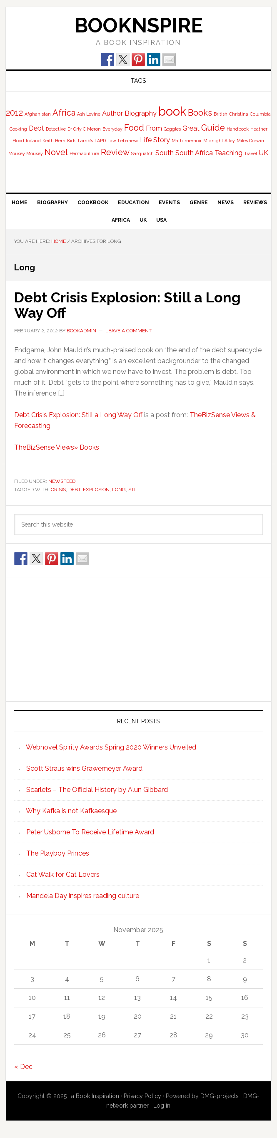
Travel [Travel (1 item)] (250, 153)
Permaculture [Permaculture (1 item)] (84, 153)
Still (134, 489)
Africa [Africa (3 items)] (63, 113)
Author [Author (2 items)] (112, 113)
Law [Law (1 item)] (111, 140)
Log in (161, 1105)
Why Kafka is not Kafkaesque (71, 810)
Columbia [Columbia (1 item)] (260, 113)
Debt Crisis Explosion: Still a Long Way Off (133, 304)
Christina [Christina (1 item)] (238, 113)
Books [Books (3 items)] (200, 113)
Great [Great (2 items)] (191, 128)
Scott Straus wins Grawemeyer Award (84, 768)
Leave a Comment (128, 330)
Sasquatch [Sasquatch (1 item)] (142, 153)
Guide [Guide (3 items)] (213, 128)
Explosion (96, 489)
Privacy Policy (142, 1095)
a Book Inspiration (95, 1095)
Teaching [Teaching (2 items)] (228, 153)
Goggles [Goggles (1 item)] (172, 128)
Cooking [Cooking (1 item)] (18, 128)
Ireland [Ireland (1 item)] (33, 140)
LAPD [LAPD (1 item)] (100, 140)
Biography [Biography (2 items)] (141, 113)
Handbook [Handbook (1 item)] (238, 128)
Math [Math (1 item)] (177, 140)
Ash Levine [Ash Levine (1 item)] (88, 113)
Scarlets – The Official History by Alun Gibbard (97, 789)
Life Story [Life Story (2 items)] (155, 140)
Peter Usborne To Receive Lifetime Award (90, 832)
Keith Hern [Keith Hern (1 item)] (53, 140)
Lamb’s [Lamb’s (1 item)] (85, 140)
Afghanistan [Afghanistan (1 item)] (38, 113)
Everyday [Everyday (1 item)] (112, 128)
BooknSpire (138, 25)
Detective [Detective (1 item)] (56, 128)
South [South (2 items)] (164, 153)
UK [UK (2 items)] (263, 153)
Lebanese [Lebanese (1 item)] (128, 140)
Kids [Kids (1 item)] (71, 140)
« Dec (23, 1066)
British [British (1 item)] (220, 113)
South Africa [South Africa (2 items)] (194, 153)
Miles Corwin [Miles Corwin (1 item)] (250, 140)
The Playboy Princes (57, 853)
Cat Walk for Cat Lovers (63, 874)
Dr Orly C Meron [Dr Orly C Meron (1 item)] (84, 128)
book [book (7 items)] (172, 111)
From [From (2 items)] (154, 128)
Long (119, 489)
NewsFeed (61, 481)
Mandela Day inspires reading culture (82, 895)
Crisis (58, 489)
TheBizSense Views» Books (56, 447)
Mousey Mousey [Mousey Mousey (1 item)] (25, 153)
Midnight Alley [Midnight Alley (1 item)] (219, 140)
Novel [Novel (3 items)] (56, 152)
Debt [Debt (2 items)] (36, 128)
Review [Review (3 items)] (115, 152)
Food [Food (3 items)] (134, 128)
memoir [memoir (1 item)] (193, 140)
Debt (74, 489)
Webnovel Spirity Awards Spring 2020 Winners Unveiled (111, 747)
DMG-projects (219, 1095)
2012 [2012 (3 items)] (14, 113)
